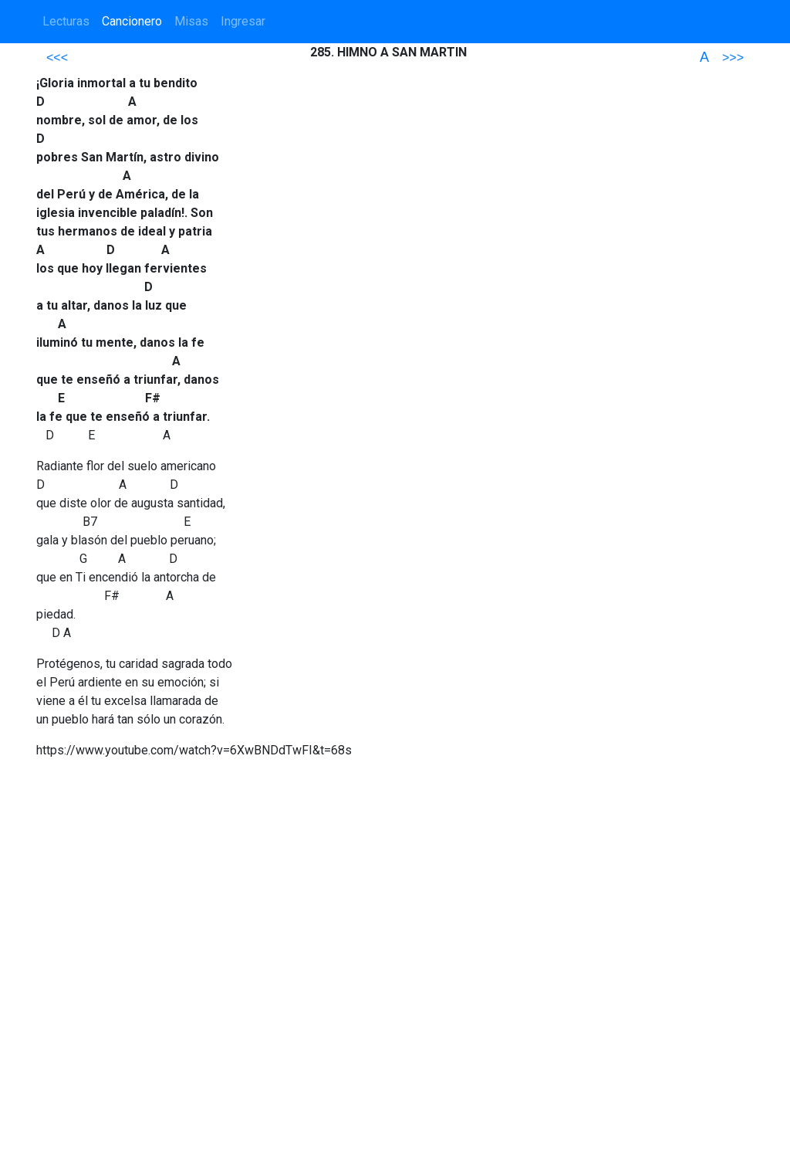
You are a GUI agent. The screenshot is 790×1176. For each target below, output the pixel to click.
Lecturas (65, 21)
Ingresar (243, 21)
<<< (57, 57)
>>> (733, 57)
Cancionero (132, 21)
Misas (191, 21)
